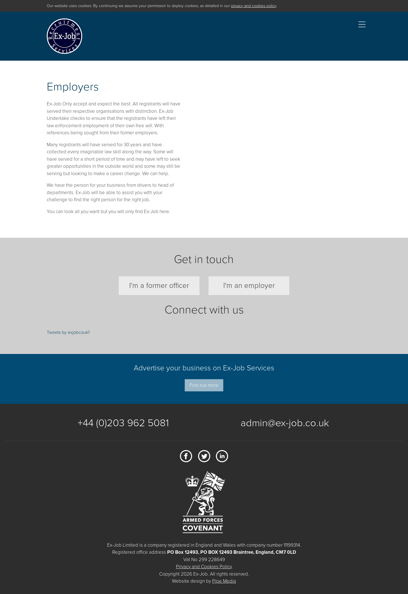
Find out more (204, 385)
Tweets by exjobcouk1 (68, 332)
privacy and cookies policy (253, 5)
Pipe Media (224, 581)
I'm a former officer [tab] (159, 285)
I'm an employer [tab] (249, 285)
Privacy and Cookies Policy (204, 567)
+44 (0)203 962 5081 (123, 423)
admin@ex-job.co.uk (285, 423)
